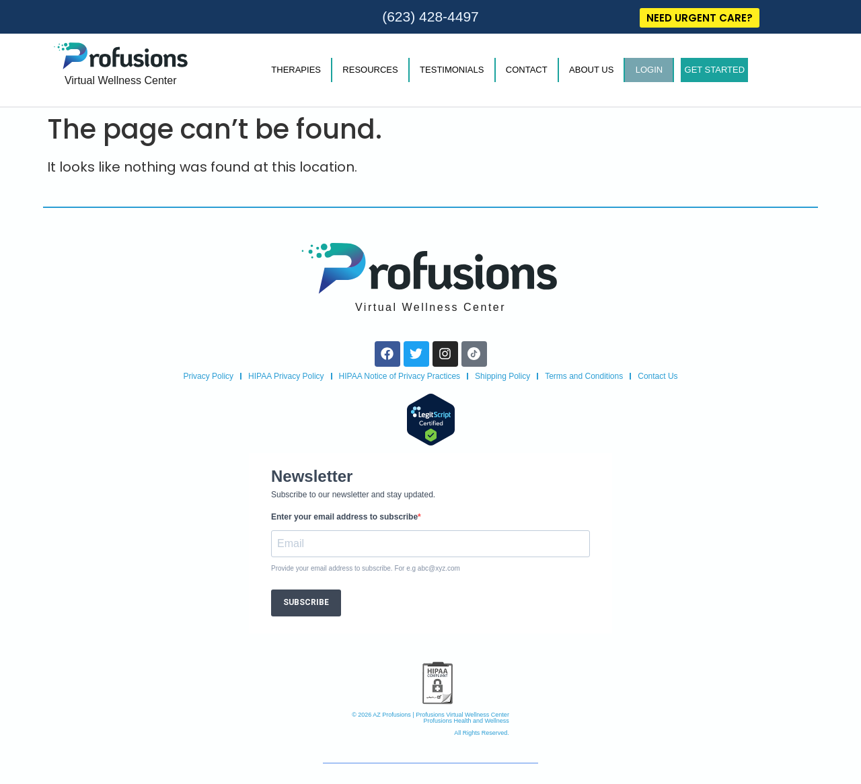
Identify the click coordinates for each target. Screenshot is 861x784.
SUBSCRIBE (306, 602)
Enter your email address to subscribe (344, 517)
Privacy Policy (208, 376)
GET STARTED (715, 70)
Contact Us (657, 376)
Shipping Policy (502, 376)
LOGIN (649, 70)
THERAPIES (296, 70)
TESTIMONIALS (452, 70)
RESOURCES (370, 70)
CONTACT (527, 70)
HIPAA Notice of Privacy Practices (400, 376)
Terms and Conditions (584, 376)
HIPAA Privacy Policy (286, 376)
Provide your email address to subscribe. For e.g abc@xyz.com (365, 568)
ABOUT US (591, 70)
